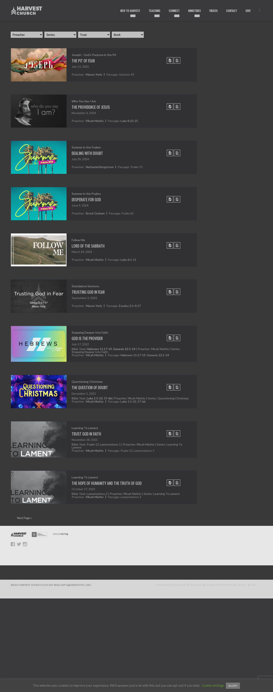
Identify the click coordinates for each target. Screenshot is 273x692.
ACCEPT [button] (232, 685)
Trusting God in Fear (88, 292)
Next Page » (24, 518)
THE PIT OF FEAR (83, 60)
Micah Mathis (95, 121)
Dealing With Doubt (87, 153)
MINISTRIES (226, 584)
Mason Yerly (94, 74)
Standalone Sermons (85, 286)
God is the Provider (87, 338)
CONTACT (242, 584)
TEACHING (196, 584)
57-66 (108, 398)
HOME (159, 584)
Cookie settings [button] (213, 685)
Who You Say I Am (84, 101)
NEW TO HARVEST (176, 584)
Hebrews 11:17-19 (99, 349)
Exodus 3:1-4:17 (130, 306)
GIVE (253, 584)
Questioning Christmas (87, 381)
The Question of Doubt (90, 387)
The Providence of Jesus (91, 107)
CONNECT (211, 584)
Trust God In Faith (86, 434)
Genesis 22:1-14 (124, 349)
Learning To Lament (85, 428)
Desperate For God (86, 199)
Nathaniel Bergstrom (100, 167)
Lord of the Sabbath (88, 246)
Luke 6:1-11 (128, 259)
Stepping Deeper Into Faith (90, 332)
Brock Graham (95, 213)
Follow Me (78, 240)
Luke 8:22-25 (129, 121)
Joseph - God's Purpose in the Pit (94, 55)
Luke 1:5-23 (95, 398)
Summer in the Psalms (86, 147)
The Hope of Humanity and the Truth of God (107, 483)
